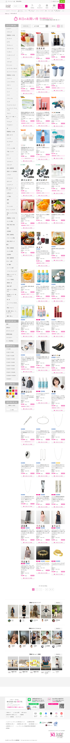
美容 (8, 203)
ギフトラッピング (10, 330)
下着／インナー (10, 151)
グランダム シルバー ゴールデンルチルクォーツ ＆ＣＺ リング (58, 565)
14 (46, 589)
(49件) (58, 257)
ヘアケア (9, 174)
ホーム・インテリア (10, 209)
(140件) (43, 89)
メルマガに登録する (35, 716)
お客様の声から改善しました (11, 714)
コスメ (7, 154)
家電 (7, 244)
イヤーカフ (9, 61)
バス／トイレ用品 (11, 237)
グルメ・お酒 (9, 261)
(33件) (28, 369)
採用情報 (7, 728)
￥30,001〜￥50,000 (10, 368)
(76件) (58, 190)
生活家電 (9, 254)
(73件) (28, 225)
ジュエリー (8, 28)
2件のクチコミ (27, 158)
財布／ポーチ (10, 134)
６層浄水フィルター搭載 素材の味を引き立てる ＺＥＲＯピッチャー (42, 81)
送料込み (8, 327)
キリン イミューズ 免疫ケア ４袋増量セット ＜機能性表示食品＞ (57, 146)
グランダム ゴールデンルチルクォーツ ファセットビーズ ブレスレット (42, 565)
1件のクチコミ (43, 333)
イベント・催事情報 (10, 716)
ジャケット (9, 78)
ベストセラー (9, 337)
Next (63, 613)
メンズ (8, 101)
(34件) (58, 87)
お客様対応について (10, 726)
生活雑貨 (9, 231)
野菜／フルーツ (10, 307)
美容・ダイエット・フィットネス (11, 189)
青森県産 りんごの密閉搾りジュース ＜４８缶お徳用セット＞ (27, 50)
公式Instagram (56, 716)
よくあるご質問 (16, 712)
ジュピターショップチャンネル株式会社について (15, 721)
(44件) (28, 294)
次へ (51, 589)
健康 (8, 199)
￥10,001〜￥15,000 (10, 358)
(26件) (58, 298)
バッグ (8, 144)
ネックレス (9, 38)
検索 (13, 409)
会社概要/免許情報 (30, 721)
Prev (7, 613)
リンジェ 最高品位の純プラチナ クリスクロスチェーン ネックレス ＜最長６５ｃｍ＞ (27, 498)
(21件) (28, 333)
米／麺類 (9, 264)
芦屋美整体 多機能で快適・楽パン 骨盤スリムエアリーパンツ (42, 358)
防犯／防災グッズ (11, 241)
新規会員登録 (18, 1)
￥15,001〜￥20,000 (10, 362)
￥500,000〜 (8, 378)
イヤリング (9, 31)
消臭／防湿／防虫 (11, 224)
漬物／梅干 (9, 286)
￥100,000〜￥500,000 (11, 375)
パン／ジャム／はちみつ (12, 303)
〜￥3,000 (8, 349)
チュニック (9, 88)
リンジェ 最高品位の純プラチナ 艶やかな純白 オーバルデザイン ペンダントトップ (27, 466)
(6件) (58, 333)
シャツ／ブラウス (11, 81)
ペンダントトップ (11, 55)
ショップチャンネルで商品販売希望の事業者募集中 (26, 726)
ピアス (8, 41)
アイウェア (9, 121)
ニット (8, 91)
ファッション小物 (11, 148)
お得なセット (10, 193)
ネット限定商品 (9, 340)
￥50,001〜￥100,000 (10, 372)
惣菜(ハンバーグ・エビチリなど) (11, 275)
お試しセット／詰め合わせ (12, 290)
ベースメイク (10, 178)
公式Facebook (45, 716)
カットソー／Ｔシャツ (12, 71)
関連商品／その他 (11, 35)
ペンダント (9, 51)
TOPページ (7, 13)
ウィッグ (9, 158)
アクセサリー (10, 124)
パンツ (8, 95)
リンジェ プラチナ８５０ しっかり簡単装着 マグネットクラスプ (27, 432)
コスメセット (10, 161)
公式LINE (41, 716)
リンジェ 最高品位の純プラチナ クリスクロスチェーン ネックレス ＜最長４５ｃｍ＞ (58, 466)
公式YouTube (61, 716)
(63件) (28, 406)
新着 (7, 324)
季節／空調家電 (10, 247)
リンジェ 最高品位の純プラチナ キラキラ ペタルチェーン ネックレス (58, 432)
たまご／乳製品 (10, 279)
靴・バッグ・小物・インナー (11, 117)
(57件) (58, 155)
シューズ (9, 138)
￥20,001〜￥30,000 (10, 365)
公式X (51, 716)
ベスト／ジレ (10, 98)
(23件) (43, 367)
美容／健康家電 (10, 168)
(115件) (27, 123)
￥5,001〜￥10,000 (10, 355)
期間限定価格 (9, 334)
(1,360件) (27, 90)
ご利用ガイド (8, 712)
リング (8, 58)
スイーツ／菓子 (10, 267)
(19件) (43, 123)
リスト (61, 26)
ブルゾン (9, 113)
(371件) (58, 370)
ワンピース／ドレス (11, 105)
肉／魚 (8, 299)
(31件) (58, 407)
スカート (9, 85)
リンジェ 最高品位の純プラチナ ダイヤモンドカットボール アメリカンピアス (42, 466)
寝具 (8, 228)
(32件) (43, 298)
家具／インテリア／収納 (12, 214)
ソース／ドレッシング (12, 271)
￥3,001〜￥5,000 (10, 352)
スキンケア (9, 164)
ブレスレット (10, 45)
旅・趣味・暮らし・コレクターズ (11, 312)
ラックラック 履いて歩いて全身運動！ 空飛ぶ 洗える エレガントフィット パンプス (58, 361)
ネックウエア (10, 141)
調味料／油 (9, 282)
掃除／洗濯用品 (10, 234)
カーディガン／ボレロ (12, 68)
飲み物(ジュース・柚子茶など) (11, 295)
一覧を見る (58, 602)
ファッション (9, 65)
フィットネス (10, 206)
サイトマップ (18, 716)
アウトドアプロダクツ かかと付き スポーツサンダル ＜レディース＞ (27, 184)
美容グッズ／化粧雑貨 (12, 171)
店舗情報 (22, 714)
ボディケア (9, 181)
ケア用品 (9, 196)
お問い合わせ (24, 712)
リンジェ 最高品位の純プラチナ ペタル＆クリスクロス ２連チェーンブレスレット (42, 432)
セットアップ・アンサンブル (12, 109)
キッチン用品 (10, 221)
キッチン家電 (10, 251)
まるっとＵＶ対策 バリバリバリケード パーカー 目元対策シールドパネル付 (27, 397)
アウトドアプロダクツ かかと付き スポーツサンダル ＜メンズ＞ (42, 184)
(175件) (43, 263)
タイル (58, 26)
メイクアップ (10, 184)
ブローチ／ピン (10, 48)
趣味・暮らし (10, 316)
